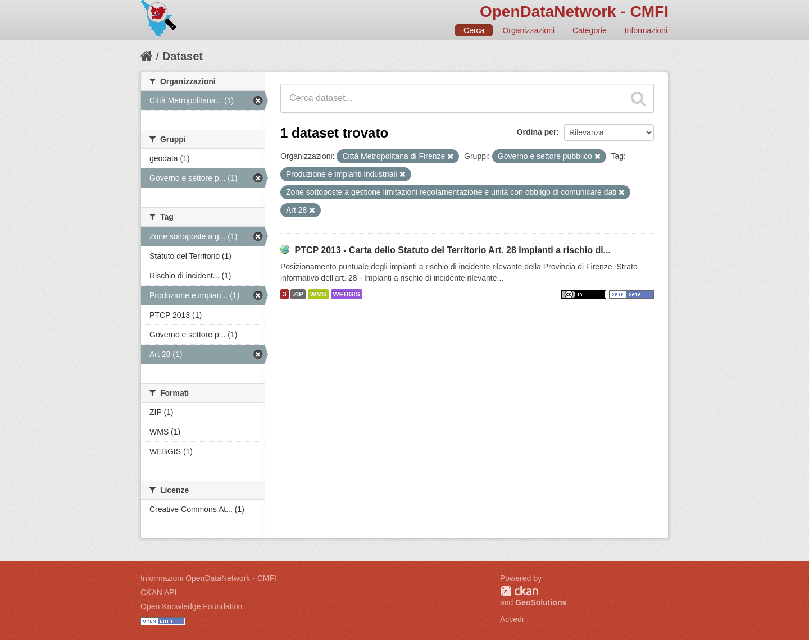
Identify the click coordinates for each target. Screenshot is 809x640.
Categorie (589, 30)
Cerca (473, 30)
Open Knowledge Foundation (191, 606)
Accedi (512, 619)
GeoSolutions (540, 602)
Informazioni (646, 30)
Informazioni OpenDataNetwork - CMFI (208, 578)
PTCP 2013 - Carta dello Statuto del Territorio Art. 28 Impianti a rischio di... (452, 250)
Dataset (182, 56)
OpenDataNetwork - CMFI (574, 11)
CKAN (519, 591)
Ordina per (537, 131)
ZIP (298, 294)
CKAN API (158, 592)
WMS (318, 294)
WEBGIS (346, 294)
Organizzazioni (528, 30)
